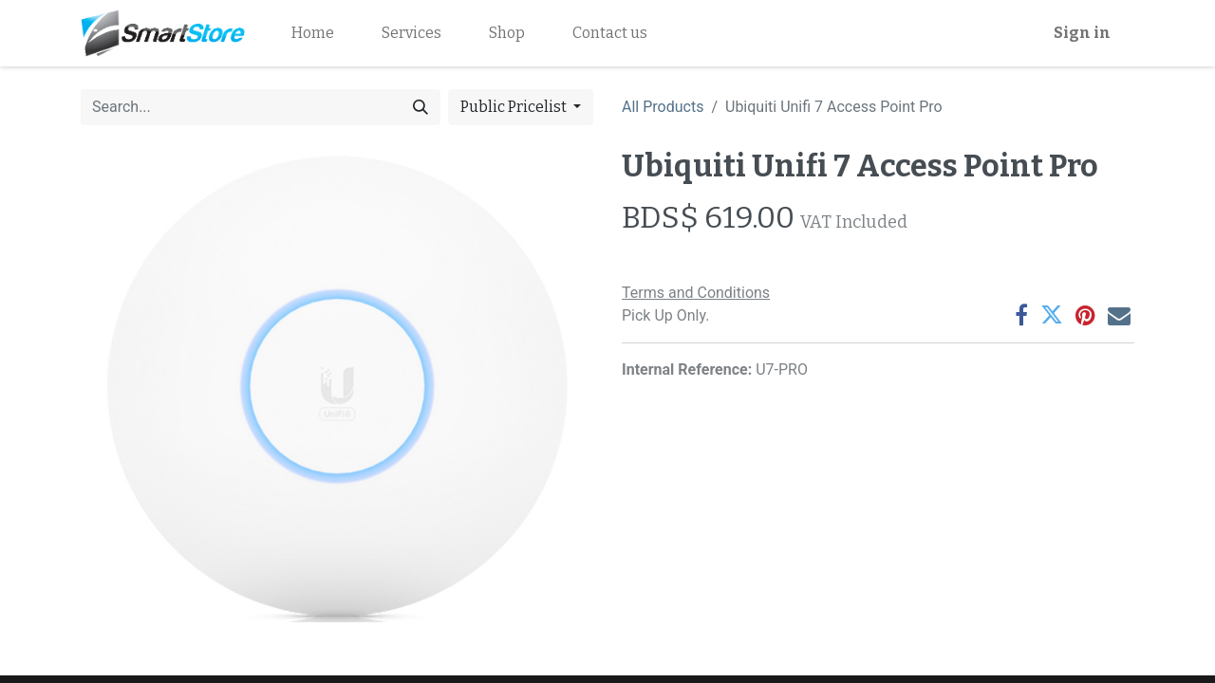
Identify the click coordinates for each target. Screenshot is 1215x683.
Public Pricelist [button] (515, 107)
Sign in (1082, 33)
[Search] (420, 107)
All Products (662, 107)
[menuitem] (313, 33)
